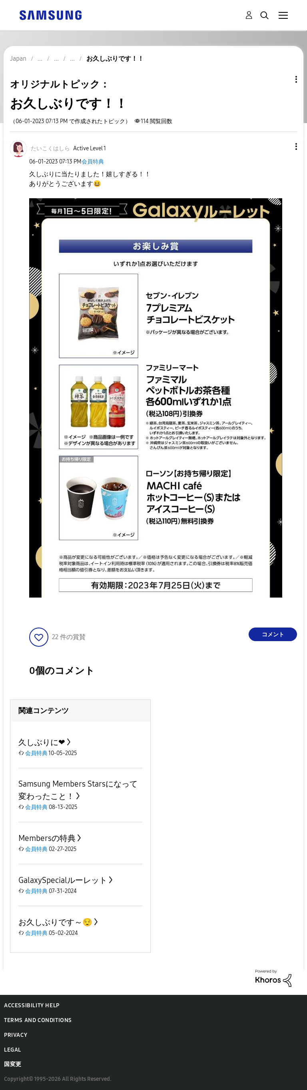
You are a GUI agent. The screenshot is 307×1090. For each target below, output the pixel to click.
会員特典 (93, 161)
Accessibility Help (32, 1005)
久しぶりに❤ (41, 742)
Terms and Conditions (38, 1020)
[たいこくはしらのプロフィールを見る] (50, 148)
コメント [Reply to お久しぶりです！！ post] (273, 634)
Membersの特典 (47, 838)
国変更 (13, 1064)
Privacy (15, 1035)
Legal (12, 1049)
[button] (283, 146)
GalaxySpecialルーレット (62, 880)
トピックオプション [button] (282, 79)
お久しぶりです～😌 (55, 922)
